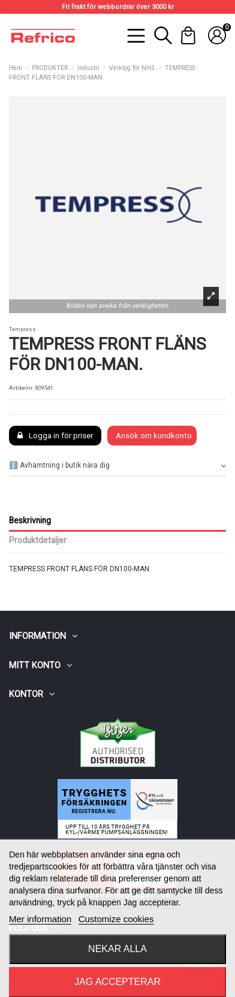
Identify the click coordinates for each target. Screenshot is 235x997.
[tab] (117, 466)
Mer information (40, 919)
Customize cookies (116, 919)
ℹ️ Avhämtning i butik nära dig (117, 465)
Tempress (22, 329)
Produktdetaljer (38, 540)
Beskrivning (30, 520)
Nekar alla (117, 949)
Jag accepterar (117, 982)
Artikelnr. (21, 387)
